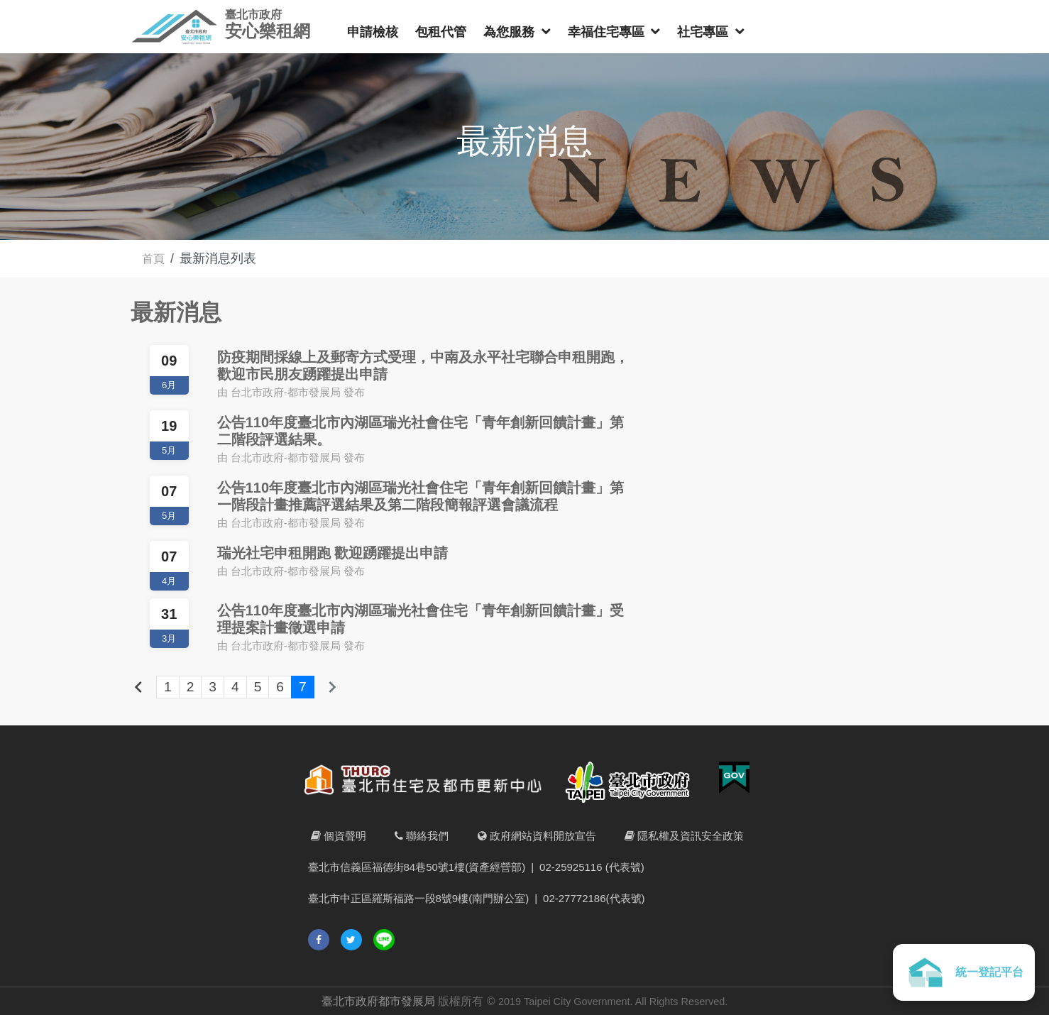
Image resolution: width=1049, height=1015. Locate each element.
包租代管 (440, 32)
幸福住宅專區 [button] (608, 32)
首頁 (154, 258)
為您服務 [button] (510, 32)
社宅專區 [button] (704, 32)
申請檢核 (372, 32)
